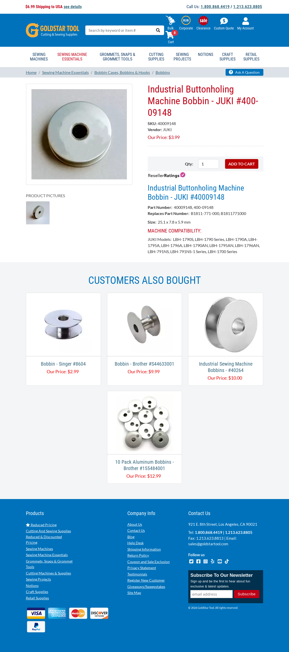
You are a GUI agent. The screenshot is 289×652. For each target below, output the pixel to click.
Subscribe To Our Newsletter (221, 575)
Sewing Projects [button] (182, 56)
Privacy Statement (141, 568)
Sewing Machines (39, 549)
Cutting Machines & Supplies (48, 573)
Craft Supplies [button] (227, 56)
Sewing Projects (38, 579)
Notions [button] (205, 54)
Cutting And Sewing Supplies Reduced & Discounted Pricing (48, 537)
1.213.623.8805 (247, 6)
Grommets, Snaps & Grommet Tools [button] (117, 56)
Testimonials (137, 574)
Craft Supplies (37, 591)
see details (73, 6)
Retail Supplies (37, 598)
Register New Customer (146, 580)
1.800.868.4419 (215, 6)
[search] (158, 30)
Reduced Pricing (41, 525)
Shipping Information (144, 549)
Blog (130, 537)
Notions (32, 585)
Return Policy (138, 555)
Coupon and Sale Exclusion (148, 562)
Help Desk (135, 543)
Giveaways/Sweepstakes (146, 586)
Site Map (134, 593)
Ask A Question (244, 72)
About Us (134, 524)
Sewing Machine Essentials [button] (72, 56)
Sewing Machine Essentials (47, 555)
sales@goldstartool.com (208, 543)
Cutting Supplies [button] (156, 56)
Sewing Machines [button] (39, 56)
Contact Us (136, 530)
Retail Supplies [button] (251, 56)
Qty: (189, 163)
